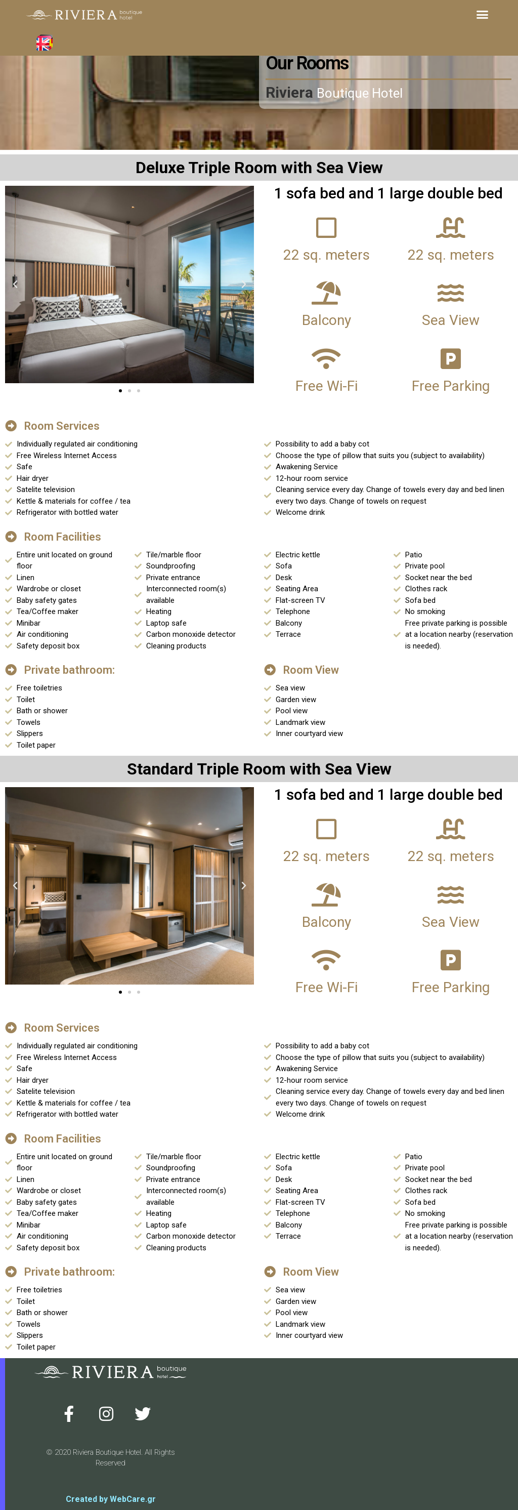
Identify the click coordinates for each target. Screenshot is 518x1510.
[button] (482, 14)
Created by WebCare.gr (111, 1499)
